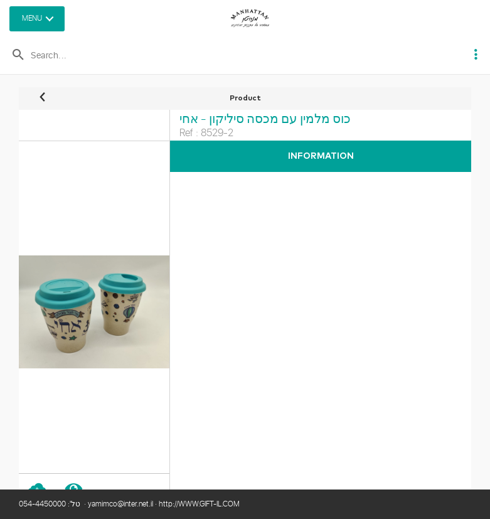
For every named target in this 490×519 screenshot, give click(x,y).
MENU (32, 18)
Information (321, 156)
